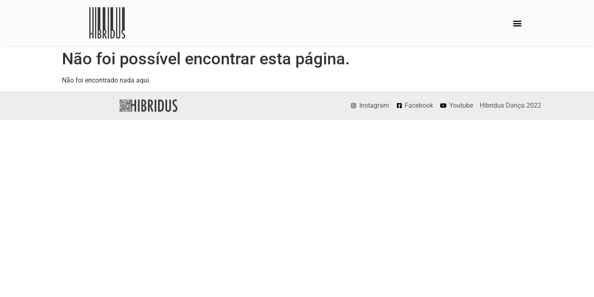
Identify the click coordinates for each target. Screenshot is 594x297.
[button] (517, 23)
